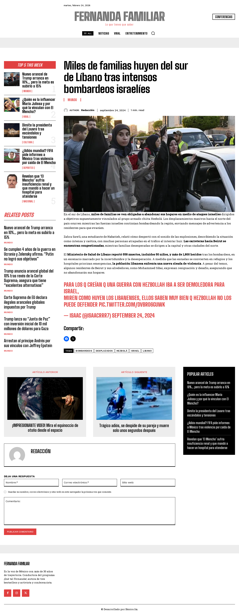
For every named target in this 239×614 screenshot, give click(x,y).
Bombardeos (84, 351)
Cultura (27, 142)
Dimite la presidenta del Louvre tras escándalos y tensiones (37, 131)
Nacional (28, 201)
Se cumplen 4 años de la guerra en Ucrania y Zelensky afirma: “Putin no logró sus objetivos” (29, 254)
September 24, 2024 (133, 315)
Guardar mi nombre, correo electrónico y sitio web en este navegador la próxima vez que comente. (60, 491)
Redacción (87, 110)
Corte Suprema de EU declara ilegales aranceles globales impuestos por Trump (25, 302)
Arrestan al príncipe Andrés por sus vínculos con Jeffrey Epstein (28, 343)
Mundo (27, 91)
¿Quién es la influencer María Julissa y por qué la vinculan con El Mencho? (38, 105)
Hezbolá (122, 351)
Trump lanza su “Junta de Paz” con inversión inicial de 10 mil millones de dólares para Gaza (27, 324)
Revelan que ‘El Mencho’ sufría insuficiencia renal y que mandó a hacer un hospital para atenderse (38, 186)
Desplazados (104, 351)
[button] (153, 33)
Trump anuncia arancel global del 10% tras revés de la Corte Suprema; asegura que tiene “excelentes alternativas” (28, 278)
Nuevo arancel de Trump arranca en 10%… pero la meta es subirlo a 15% (38, 80)
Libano (147, 351)
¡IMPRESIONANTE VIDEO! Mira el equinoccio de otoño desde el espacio (45, 428)
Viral (26, 116)
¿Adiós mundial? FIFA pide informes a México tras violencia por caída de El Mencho (39, 156)
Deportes (28, 167)
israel (135, 351)
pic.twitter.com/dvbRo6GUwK (132, 304)
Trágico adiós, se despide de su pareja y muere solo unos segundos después (134, 428)
